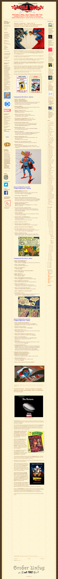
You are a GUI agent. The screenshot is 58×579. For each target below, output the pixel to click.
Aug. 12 (51, 247)
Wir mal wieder (50, 196)
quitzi (50, 282)
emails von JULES (50, 202)
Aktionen (49, 124)
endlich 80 (49, 204)
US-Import (49, 186)
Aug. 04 (51, 250)
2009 (49, 267)
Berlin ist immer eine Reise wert (51, 132)
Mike (50, 279)
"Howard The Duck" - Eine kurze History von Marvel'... (52, 242)
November (50, 222)
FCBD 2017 (49, 149)
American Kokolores (51, 125)
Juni (50, 254)
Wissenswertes (50, 197)
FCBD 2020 (49, 153)
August (50, 226)
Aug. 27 (51, 230)
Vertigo (49, 192)
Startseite (29, 558)
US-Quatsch (49, 191)
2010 (49, 266)
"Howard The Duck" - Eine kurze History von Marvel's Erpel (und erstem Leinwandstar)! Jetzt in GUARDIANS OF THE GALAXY (28, 390)
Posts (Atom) (19, 560)
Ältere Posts (42, 558)
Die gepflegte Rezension (50, 146)
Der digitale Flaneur (50, 273)
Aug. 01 (51, 251)
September (50, 225)
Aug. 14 (51, 246)
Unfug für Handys (7, 170)
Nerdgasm (49, 172)
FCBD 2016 (49, 148)
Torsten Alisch (51, 281)
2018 (49, 215)
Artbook (49, 128)
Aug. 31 (51, 227)
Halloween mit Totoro (53, 37)
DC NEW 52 (50, 138)
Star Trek (49, 181)
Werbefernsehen (50, 194)
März (50, 258)
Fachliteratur (50, 155)
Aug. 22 (51, 232)
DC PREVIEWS (50, 139)
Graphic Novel (50, 159)
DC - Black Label (50, 135)
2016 (49, 217)
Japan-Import (50, 163)
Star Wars (49, 182)
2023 (49, 208)
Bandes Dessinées (50, 129)
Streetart (49, 183)
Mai (49, 255)
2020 (49, 212)
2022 (49, 210)
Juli (49, 253)
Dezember (50, 221)
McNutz (50, 278)
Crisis (49, 134)
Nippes (49, 173)
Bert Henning (51, 271)
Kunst (49, 164)
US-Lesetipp (50, 187)
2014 (49, 220)
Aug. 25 (51, 231)
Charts (49, 133)
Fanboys (49, 156)
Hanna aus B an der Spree (51, 277)
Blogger (31, 576)
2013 (49, 262)
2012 (49, 263)
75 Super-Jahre (50, 123)
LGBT (49, 165)
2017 (49, 216)
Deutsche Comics (50, 143)
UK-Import (49, 185)
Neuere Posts (15, 558)
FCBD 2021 (49, 154)
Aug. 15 (51, 245)
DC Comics (49, 137)
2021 (49, 211)
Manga (49, 169)
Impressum (5, 29)
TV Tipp (49, 184)
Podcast (49, 174)
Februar (50, 259)
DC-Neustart (50, 140)
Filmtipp (49, 157)
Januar (50, 260)
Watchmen (49, 193)
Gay (48, 158)
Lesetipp (49, 166)
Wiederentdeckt (50, 195)
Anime (49, 127)
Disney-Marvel (50, 147)
